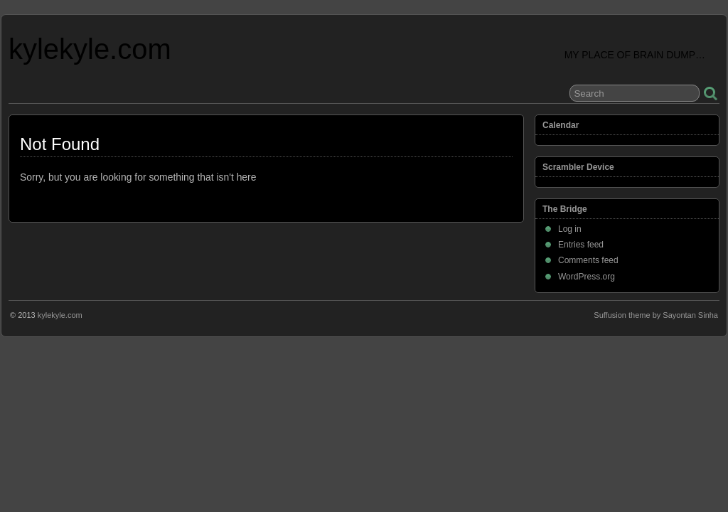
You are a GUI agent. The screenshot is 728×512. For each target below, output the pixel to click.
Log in (570, 229)
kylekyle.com (90, 49)
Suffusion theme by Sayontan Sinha (656, 315)
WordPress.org (586, 277)
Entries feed (581, 245)
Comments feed (588, 260)
